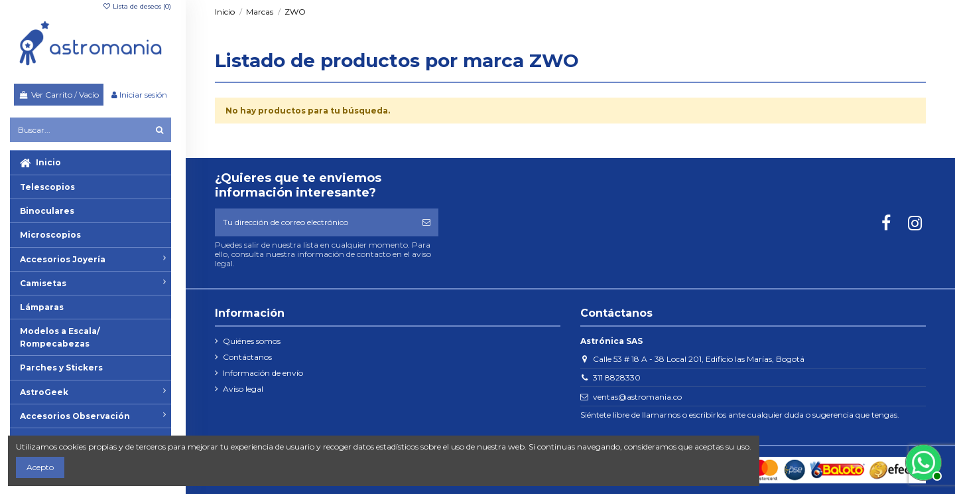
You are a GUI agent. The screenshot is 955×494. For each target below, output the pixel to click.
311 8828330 (617, 377)
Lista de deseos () (136, 6)
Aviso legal (243, 389)
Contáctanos (247, 357)
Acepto (40, 467)
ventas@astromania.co (637, 397)
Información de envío (263, 373)
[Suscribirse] (426, 222)
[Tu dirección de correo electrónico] (314, 222)
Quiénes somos (252, 341)
